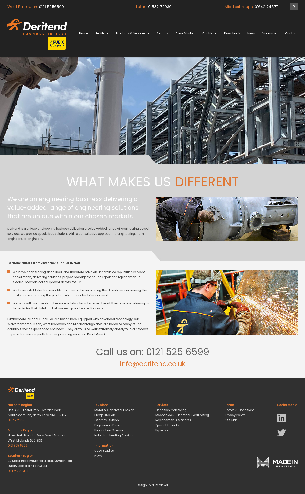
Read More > (96, 334)
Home (83, 33)
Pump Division (104, 415)
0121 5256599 (51, 6)
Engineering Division (108, 425)
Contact (291, 33)
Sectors (162, 33)
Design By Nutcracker (152, 485)
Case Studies (185, 33)
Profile (102, 33)
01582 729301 (160, 6)
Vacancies (270, 33)
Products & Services (133, 33)
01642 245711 (266, 6)
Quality (209, 33)
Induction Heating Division (113, 435)
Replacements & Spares (173, 420)
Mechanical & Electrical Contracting (182, 415)
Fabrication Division (108, 430)
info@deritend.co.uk (152, 363)
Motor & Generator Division (114, 410)
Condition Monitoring (170, 410)
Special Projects (167, 425)
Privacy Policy (235, 415)
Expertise (162, 430)
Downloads (232, 33)
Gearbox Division (106, 420)
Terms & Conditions (239, 410)
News (251, 33)
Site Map (231, 420)
